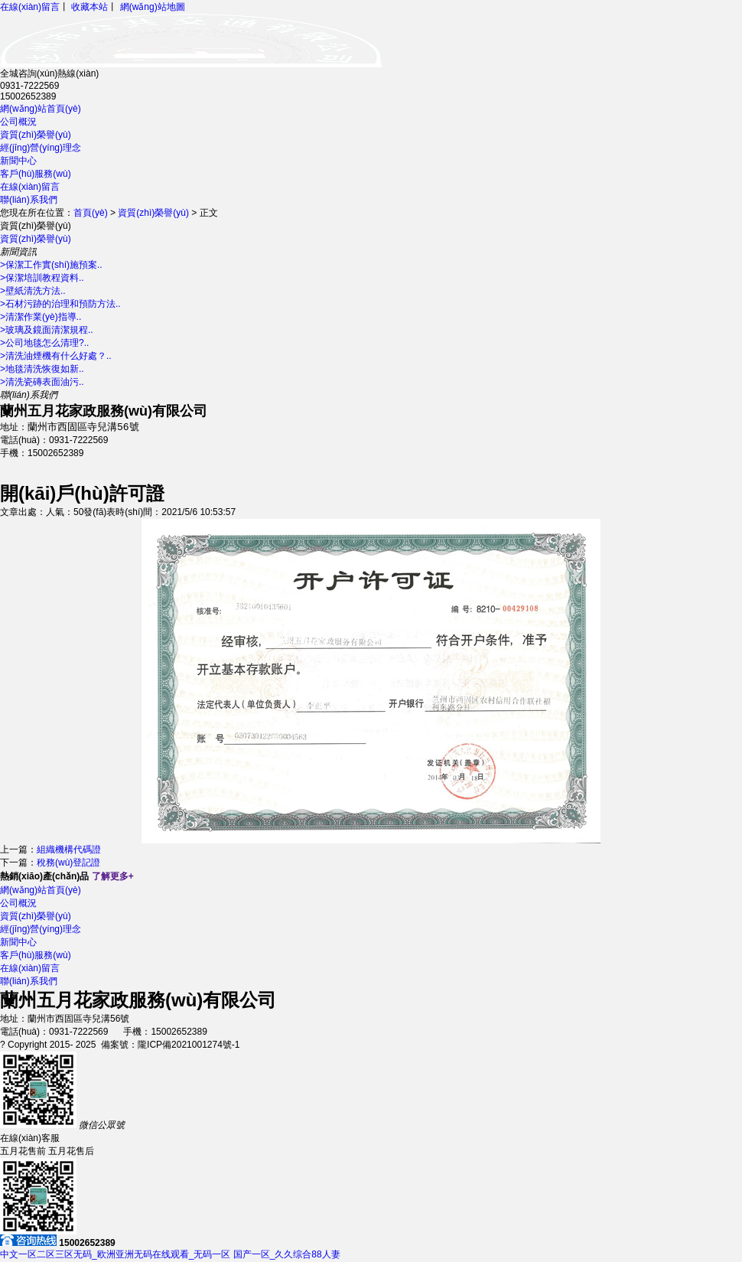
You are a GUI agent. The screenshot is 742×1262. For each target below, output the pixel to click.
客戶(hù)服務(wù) (35, 173)
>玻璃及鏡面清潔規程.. (46, 329)
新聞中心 (18, 160)
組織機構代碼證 (69, 850)
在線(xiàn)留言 (30, 7)
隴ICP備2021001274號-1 (188, 1045)
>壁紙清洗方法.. (33, 290)
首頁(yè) (90, 212)
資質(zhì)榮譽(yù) (35, 134)
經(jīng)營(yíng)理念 (40, 147)
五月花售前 (23, 1151)
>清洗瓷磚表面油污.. (42, 382)
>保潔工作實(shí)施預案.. (51, 264)
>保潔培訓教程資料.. (42, 277)
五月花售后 (71, 1151)
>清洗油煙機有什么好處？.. (56, 356)
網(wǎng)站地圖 (152, 7)
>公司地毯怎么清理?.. (44, 343)
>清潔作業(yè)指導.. (40, 316)
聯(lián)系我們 (28, 199)
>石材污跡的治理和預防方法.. (60, 303)
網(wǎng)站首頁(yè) (40, 108)
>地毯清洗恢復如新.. (42, 369)
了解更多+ (113, 877)
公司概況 (18, 121)
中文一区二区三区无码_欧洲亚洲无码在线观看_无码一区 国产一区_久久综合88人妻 (170, 1255)
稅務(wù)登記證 (68, 863)
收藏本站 (89, 7)
